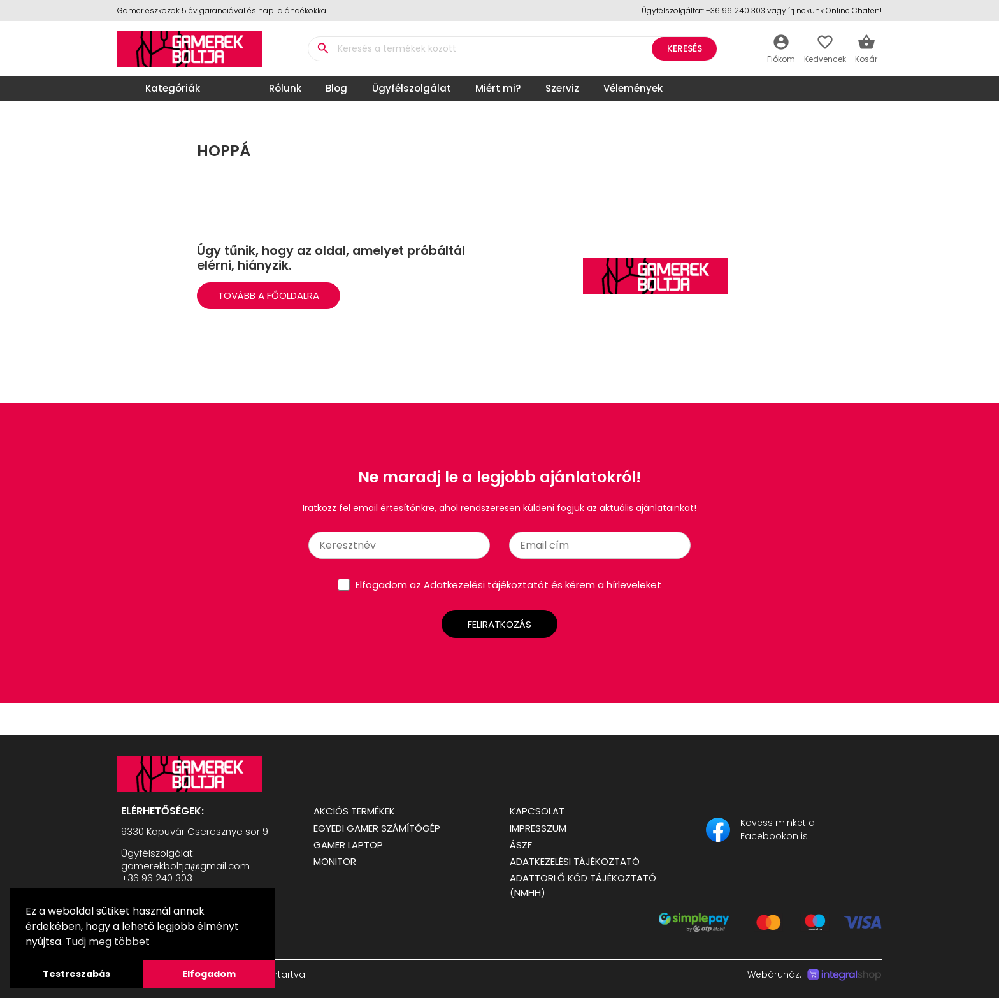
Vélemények (633, 88)
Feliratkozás (499, 624)
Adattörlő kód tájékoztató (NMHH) (583, 885)
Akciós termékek (354, 811)
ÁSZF (521, 844)
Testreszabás (76, 973)
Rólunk (285, 88)
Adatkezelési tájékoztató (575, 861)
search (322, 48)
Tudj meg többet (108, 941)
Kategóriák (162, 88)
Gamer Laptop (348, 844)
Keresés (683, 48)
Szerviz (562, 88)
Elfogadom (209, 973)
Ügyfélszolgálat (411, 88)
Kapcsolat (537, 811)
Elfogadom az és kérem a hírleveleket (508, 584)
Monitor (334, 861)
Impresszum (538, 828)
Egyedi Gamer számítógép (376, 828)
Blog (336, 88)
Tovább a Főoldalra (268, 295)
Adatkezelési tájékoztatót (486, 584)
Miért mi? (498, 88)
